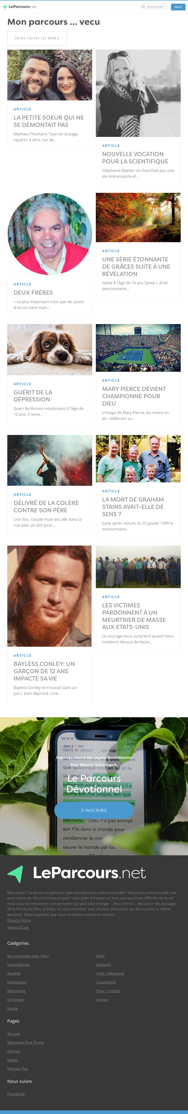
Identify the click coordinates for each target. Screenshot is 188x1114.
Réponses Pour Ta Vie (25, 1042)
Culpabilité (106, 982)
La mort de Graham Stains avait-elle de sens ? (133, 507)
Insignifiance (18, 964)
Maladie (103, 964)
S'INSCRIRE (94, 810)
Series (12, 1060)
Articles (13, 1051)
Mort (100, 956)
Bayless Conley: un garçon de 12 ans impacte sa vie (44, 671)
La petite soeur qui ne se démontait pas (49, 121)
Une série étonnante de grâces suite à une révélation (136, 267)
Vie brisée (15, 999)
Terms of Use (18, 927)
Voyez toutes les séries (37, 38)
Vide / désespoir (110, 973)
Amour (102, 999)
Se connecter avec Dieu (28, 956)
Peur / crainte (108, 991)
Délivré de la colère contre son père (46, 506)
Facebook (16, 1093)
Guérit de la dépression (33, 396)
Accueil (13, 1033)
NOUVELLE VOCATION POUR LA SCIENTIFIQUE (135, 157)
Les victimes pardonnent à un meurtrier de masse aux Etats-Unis (134, 616)
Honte (12, 1008)
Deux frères (33, 293)
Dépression (16, 982)
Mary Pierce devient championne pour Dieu (134, 396)
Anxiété (14, 973)
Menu (178, 7)
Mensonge (16, 991)
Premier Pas (17, 1068)
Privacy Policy (19, 920)
